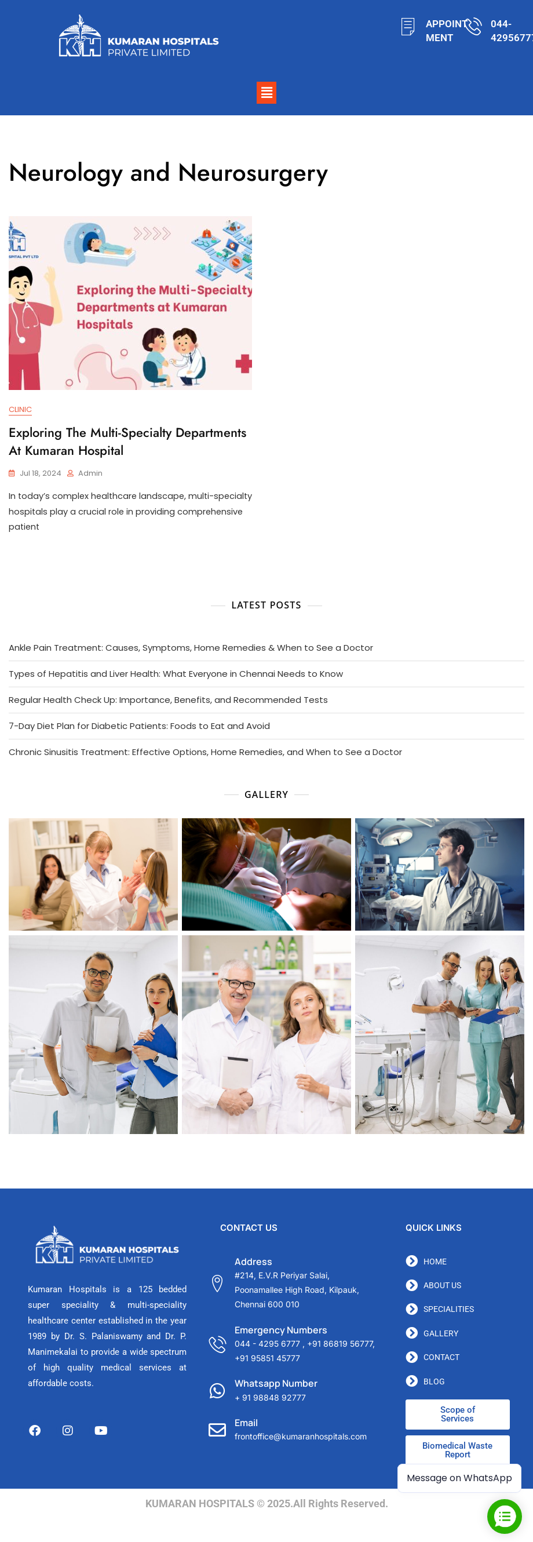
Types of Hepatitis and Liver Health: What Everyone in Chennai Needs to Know (176, 675)
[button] (266, 93)
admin (90, 473)
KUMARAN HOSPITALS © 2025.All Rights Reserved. (266, 1505)
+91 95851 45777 (267, 1359)
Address (253, 1262)
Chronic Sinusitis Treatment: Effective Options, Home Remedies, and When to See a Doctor (205, 753)
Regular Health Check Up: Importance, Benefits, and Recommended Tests (168, 701)
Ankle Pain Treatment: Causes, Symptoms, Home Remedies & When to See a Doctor (191, 649)
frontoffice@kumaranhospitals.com (301, 1437)
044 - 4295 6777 (267, 1345)
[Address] (217, 1284)
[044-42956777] (473, 26)
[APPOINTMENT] (408, 26)
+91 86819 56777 (340, 1345)
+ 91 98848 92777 (270, 1399)
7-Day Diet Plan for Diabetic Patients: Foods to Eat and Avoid (139, 727)
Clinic (20, 409)
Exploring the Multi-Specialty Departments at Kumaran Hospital (127, 441)
